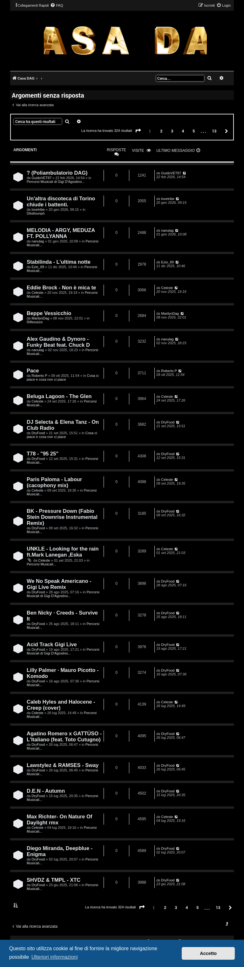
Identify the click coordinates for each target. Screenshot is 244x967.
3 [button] (172, 131)
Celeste (37, 292)
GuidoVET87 (41, 178)
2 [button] (161, 131)
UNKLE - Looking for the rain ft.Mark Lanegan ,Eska (62, 552)
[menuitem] (56, 5)
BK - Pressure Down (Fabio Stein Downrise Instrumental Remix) (62, 517)
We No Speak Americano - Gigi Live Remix (59, 584)
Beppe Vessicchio (49, 313)
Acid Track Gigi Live (52, 644)
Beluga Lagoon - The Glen (59, 396)
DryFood (38, 433)
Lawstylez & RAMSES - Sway (62, 765)
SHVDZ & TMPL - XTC (53, 880)
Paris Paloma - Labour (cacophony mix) (54, 482)
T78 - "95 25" (42, 453)
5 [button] (194, 131)
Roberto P (39, 375)
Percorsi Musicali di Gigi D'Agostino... (56, 182)
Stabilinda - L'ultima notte (59, 262)
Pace (33, 370)
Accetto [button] (208, 953)
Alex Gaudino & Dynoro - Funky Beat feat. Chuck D (58, 342)
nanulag (37, 241)
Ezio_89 (37, 267)
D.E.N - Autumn (46, 791)
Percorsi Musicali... (41, 564)
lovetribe (38, 209)
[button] (138, 130)
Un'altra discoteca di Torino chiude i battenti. (61, 201)
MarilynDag (40, 318)
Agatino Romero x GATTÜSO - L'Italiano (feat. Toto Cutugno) (64, 736)
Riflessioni (35, 322)
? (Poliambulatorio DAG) (57, 173)
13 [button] (214, 131)
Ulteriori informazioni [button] (54, 957)
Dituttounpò (35, 213)
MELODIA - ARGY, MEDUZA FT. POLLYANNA (61, 233)
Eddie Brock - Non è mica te (61, 287)
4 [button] (183, 131)
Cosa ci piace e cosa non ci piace (62, 377)
